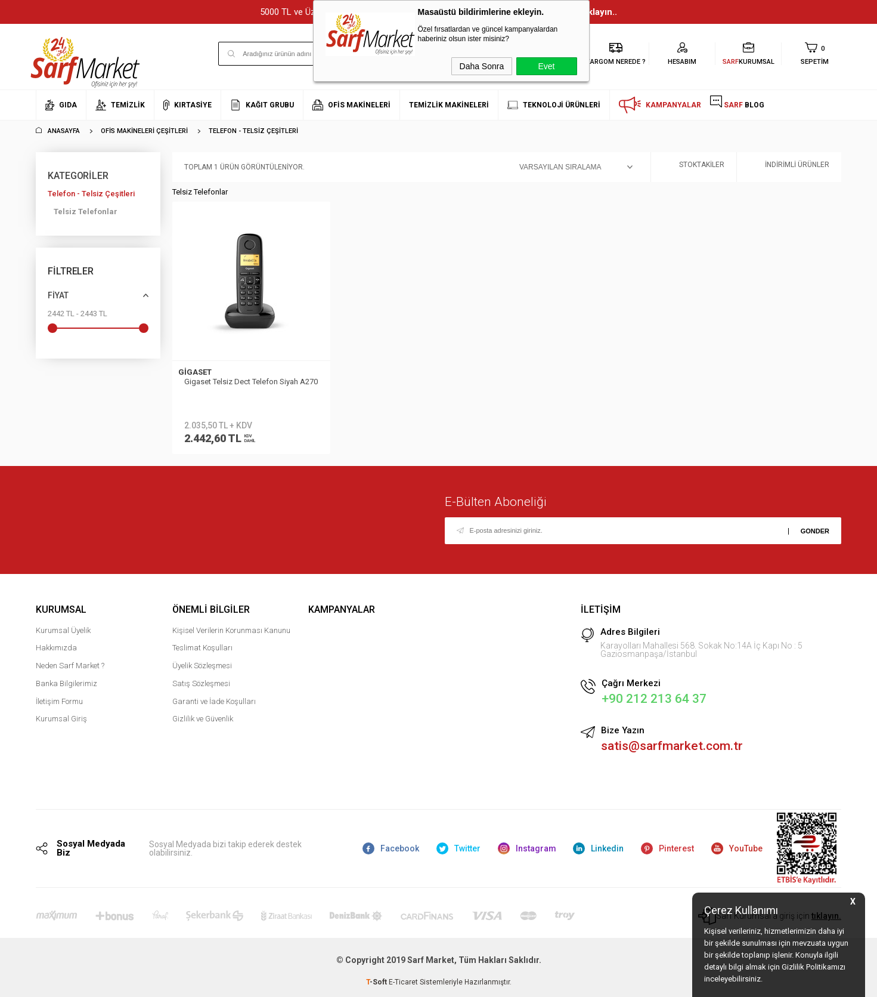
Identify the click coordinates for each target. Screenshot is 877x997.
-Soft (377, 982)
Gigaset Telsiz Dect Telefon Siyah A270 (251, 381)
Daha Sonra (482, 66)
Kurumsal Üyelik (63, 630)
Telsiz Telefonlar (85, 211)
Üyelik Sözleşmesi (202, 665)
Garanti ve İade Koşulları (214, 701)
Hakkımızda (56, 647)
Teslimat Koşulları (202, 647)
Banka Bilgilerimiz (66, 683)
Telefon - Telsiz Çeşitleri (91, 193)
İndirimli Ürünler (789, 167)
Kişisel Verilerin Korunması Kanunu (231, 630)
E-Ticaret (403, 982)
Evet (546, 66)
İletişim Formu (59, 701)
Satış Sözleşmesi (201, 683)
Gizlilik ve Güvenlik (202, 718)
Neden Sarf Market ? (70, 665)
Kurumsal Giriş (61, 718)
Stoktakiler (693, 167)
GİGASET (195, 372)
